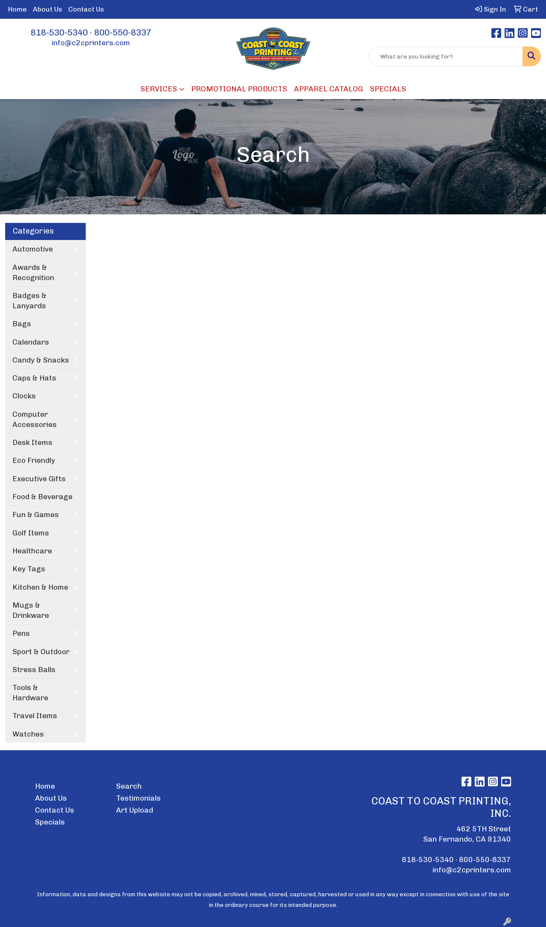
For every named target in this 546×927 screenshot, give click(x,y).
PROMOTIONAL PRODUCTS (239, 89)
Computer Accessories (34, 419)
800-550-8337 (122, 32)
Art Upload (134, 810)
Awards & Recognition (33, 272)
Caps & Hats (34, 378)
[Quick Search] (446, 56)
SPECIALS (388, 89)
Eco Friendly (33, 460)
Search (129, 786)
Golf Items (30, 533)
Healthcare (32, 551)
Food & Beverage (42, 496)
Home (17, 9)
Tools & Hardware (30, 692)
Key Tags (28, 568)
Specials (50, 822)
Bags (21, 323)
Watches (28, 734)
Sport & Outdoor (41, 651)
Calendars (30, 342)
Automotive (32, 249)
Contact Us (86, 9)
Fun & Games (35, 514)
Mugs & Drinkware (30, 610)
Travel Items (34, 715)
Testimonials (138, 798)
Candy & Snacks (40, 360)
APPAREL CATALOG (328, 89)
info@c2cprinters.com (91, 42)
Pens (21, 633)
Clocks (24, 396)
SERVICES (158, 89)
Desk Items (32, 442)
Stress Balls (33, 669)
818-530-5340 (59, 32)
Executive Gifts (39, 478)
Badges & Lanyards (29, 300)
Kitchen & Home (40, 587)
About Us (47, 9)
